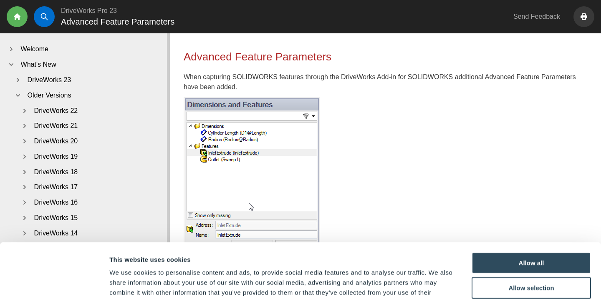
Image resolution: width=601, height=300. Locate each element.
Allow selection (531, 235)
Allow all (531, 210)
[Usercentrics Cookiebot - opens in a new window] (54, 284)
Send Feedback (536, 16)
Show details (438, 283)
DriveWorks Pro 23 (89, 10)
